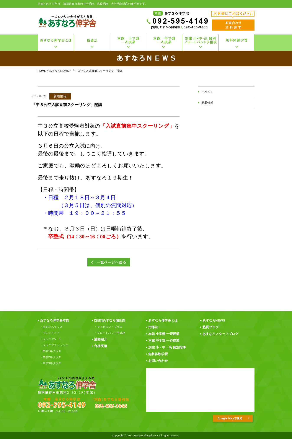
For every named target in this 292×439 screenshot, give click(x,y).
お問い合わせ (158, 360)
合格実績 (100, 346)
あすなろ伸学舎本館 (54, 320)
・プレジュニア (50, 333)
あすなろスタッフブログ (220, 334)
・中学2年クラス (50, 357)
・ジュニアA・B (50, 339)
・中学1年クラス (50, 351)
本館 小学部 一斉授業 (163, 334)
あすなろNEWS (59, 70)
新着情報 (207, 102)
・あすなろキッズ (51, 326)
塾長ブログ (210, 327)
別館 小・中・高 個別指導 (167, 347)
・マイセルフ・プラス (108, 326)
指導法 (153, 327)
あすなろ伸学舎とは (163, 320)
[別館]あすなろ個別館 (110, 320)
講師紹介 (100, 339)
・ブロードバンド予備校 (109, 333)
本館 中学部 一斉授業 (163, 340)
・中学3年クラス (50, 363)
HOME (42, 70)
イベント (207, 92)
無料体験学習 (158, 354)
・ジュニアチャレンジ (54, 345)
